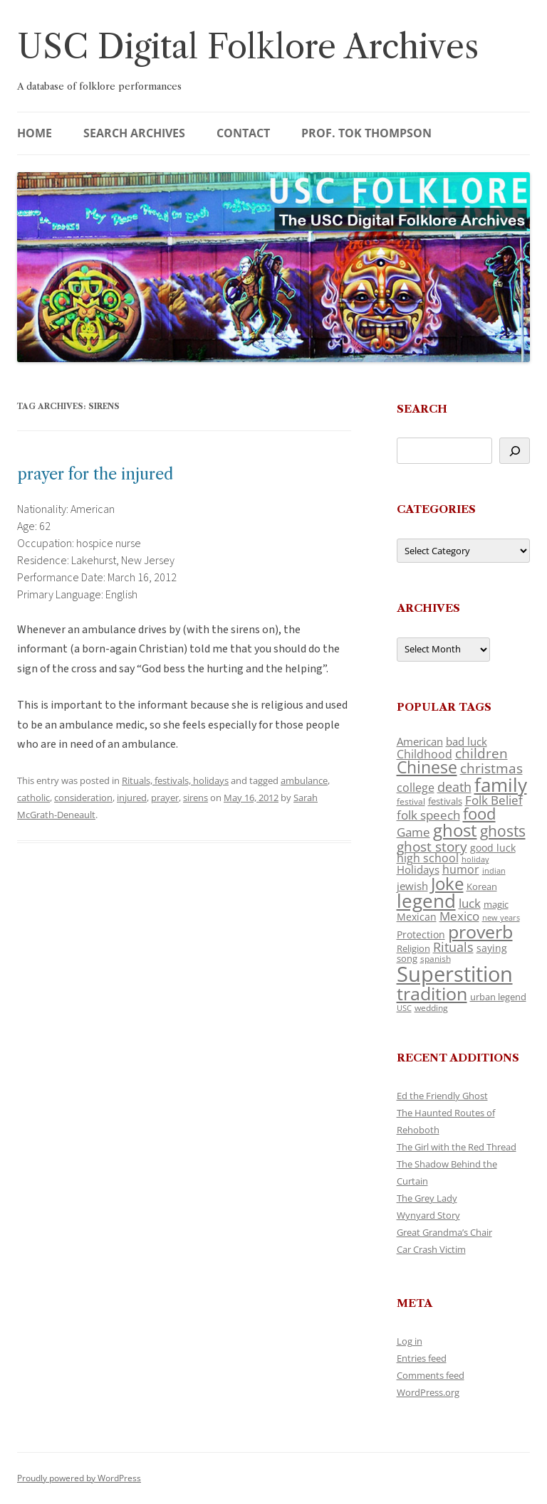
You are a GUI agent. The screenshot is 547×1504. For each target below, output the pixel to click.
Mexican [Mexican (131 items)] (417, 916)
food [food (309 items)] (479, 814)
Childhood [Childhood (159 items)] (424, 754)
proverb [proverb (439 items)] (480, 931)
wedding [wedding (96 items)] (431, 1007)
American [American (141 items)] (420, 741)
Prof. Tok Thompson (366, 133)
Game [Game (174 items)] (413, 832)
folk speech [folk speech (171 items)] (428, 815)
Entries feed (422, 1358)
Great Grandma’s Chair (444, 1232)
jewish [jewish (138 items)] (412, 886)
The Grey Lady (427, 1198)
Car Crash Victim (431, 1249)
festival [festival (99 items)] (411, 801)
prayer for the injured (95, 474)
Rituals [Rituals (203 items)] (453, 946)
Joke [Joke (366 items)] (447, 883)
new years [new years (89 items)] (501, 917)
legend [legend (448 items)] (426, 901)
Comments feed (430, 1375)
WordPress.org (428, 1392)
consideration (83, 797)
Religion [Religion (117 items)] (413, 948)
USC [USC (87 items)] (404, 1008)
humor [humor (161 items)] (460, 869)
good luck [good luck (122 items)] (493, 847)
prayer (165, 797)
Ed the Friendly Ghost (442, 1095)
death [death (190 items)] (454, 786)
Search (422, 408)
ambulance (304, 780)
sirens (195, 797)
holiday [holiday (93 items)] (475, 859)
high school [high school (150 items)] (428, 858)
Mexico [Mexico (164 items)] (459, 916)
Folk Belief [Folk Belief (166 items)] (494, 800)
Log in (409, 1341)
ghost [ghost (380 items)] (455, 830)
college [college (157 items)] (415, 787)
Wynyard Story (428, 1215)
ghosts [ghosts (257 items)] (503, 831)
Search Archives (134, 133)
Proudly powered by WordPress (79, 1478)
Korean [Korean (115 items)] (482, 886)
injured (132, 797)
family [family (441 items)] (500, 785)
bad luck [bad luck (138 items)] (466, 741)
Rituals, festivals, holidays (175, 780)
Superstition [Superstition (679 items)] (455, 974)
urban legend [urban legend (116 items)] (498, 996)
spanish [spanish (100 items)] (435, 958)
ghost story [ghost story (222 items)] (432, 846)
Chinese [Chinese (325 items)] (427, 767)
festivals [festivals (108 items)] (445, 801)
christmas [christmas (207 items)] (491, 768)
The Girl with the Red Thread (456, 1146)
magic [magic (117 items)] (496, 904)
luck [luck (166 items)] (470, 903)
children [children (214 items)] (481, 753)
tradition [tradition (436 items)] (432, 993)
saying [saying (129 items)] (491, 948)
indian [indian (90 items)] (494, 870)
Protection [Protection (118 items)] (421, 934)
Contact (243, 133)
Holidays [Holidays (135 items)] (418, 869)
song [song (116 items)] (407, 958)
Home (34, 133)
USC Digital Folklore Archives (248, 46)
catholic (33, 797)
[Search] (514, 451)
